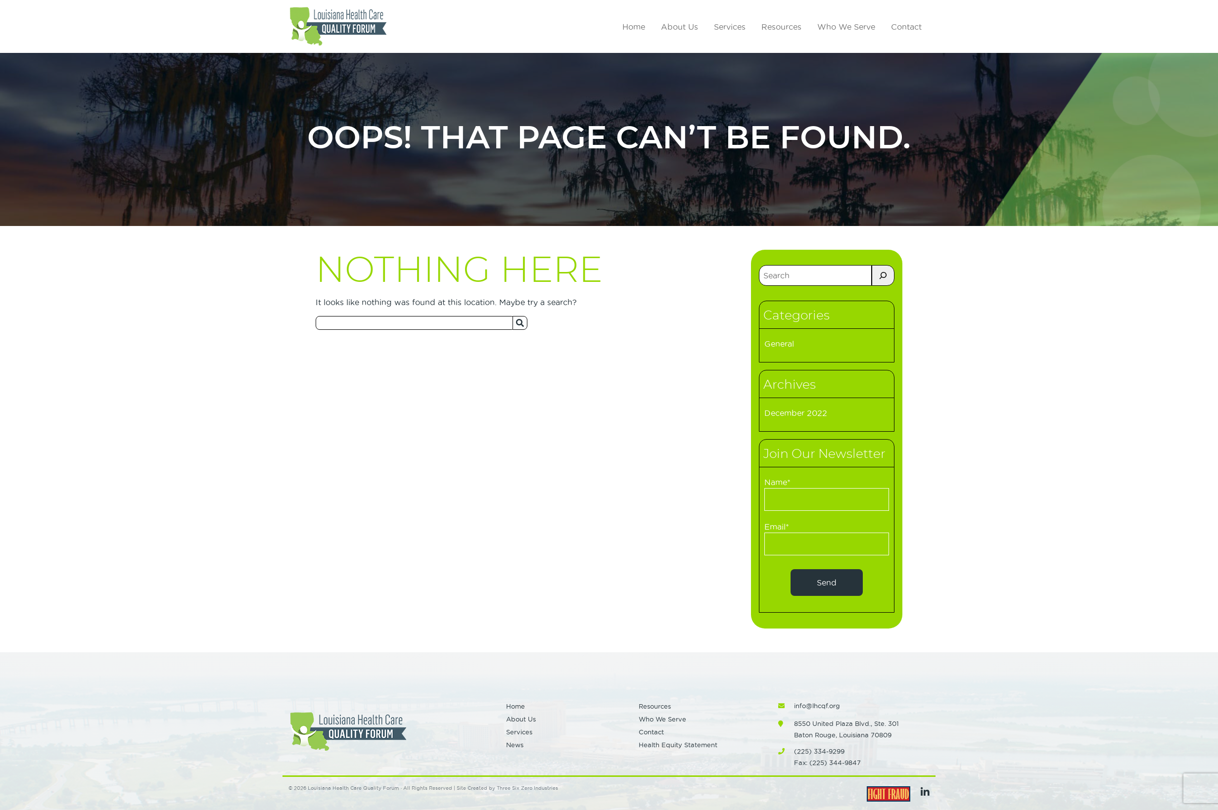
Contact (906, 26)
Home (633, 26)
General (779, 343)
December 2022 (795, 412)
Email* (826, 538)
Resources (781, 26)
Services (730, 26)
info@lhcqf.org (817, 705)
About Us (679, 26)
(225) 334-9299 (819, 751)
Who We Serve (846, 26)
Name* (826, 494)
